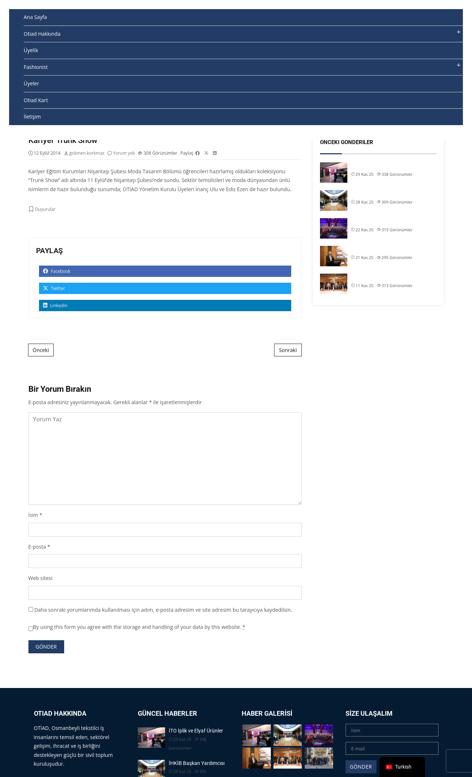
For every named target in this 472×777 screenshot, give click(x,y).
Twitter (54, 289)
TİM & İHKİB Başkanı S (376, 277)
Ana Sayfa (35, 16)
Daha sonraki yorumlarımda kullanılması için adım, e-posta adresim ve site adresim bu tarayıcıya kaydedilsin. (163, 609)
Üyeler (31, 83)
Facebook (57, 271)
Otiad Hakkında (42, 33)
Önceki (41, 350)
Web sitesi (40, 578)
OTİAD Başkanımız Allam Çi (381, 221)
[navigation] (402, 767)
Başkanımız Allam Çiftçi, (378, 249)
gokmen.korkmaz (87, 153)
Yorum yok (124, 153)
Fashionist (36, 66)
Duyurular (45, 209)
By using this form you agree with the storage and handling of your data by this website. (139, 627)
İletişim (32, 116)
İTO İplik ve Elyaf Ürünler (378, 166)
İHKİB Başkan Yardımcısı (379, 193)
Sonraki (288, 350)
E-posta (37, 546)
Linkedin (55, 306)
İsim (33, 515)
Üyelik (31, 50)
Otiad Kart (36, 100)
